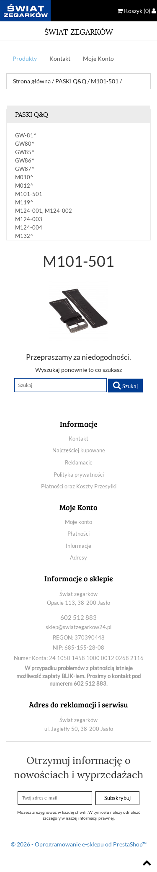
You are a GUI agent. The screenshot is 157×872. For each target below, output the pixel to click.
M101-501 (28, 194)
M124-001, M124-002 (43, 210)
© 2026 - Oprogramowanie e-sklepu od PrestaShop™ (79, 844)
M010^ (24, 177)
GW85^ (25, 152)
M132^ (24, 235)
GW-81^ (26, 135)
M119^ (24, 202)
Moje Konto (98, 58)
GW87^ (25, 168)
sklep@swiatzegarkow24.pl (78, 627)
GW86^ (25, 160)
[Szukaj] (60, 385)
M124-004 (28, 227)
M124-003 (28, 219)
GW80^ (25, 143)
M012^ (24, 185)
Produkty (25, 58)
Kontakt (59, 58)
